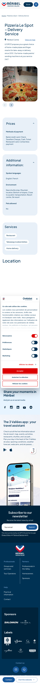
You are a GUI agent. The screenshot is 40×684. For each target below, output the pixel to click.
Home (4, 16)
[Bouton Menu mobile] (36, 4)
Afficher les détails (26, 364)
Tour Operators (10, 573)
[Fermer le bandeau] (37, 299)
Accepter (20, 371)
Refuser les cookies (20, 384)
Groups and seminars (8, 567)
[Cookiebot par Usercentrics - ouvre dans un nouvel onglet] (24, 299)
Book (28, 4)
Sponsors (26, 578)
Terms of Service (19, 535)
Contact (8, 680)
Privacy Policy (6, 535)
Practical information (8, 593)
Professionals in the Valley (28, 567)
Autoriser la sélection (20, 377)
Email (16, 670)
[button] (11, 105)
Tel (24, 670)
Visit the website (26, 680)
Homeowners (27, 573)
